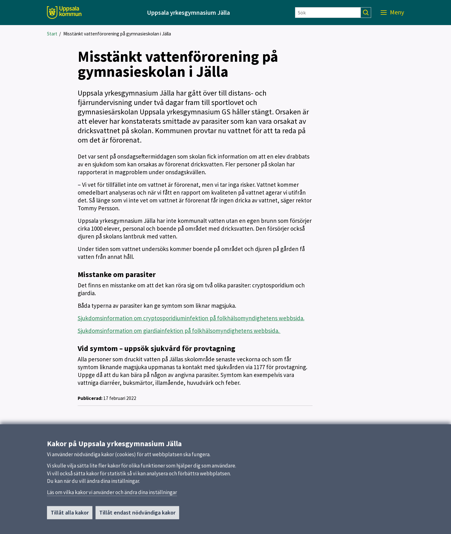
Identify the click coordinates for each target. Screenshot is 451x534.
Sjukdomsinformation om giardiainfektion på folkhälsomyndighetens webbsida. (179, 330)
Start (52, 34)
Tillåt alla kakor (70, 515)
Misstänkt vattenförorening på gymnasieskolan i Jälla (117, 34)
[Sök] (328, 12)
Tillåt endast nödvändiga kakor (137, 515)
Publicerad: (90, 398)
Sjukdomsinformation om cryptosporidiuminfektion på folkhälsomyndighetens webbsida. (191, 318)
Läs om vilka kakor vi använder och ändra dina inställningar (112, 494)
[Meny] (392, 12)
